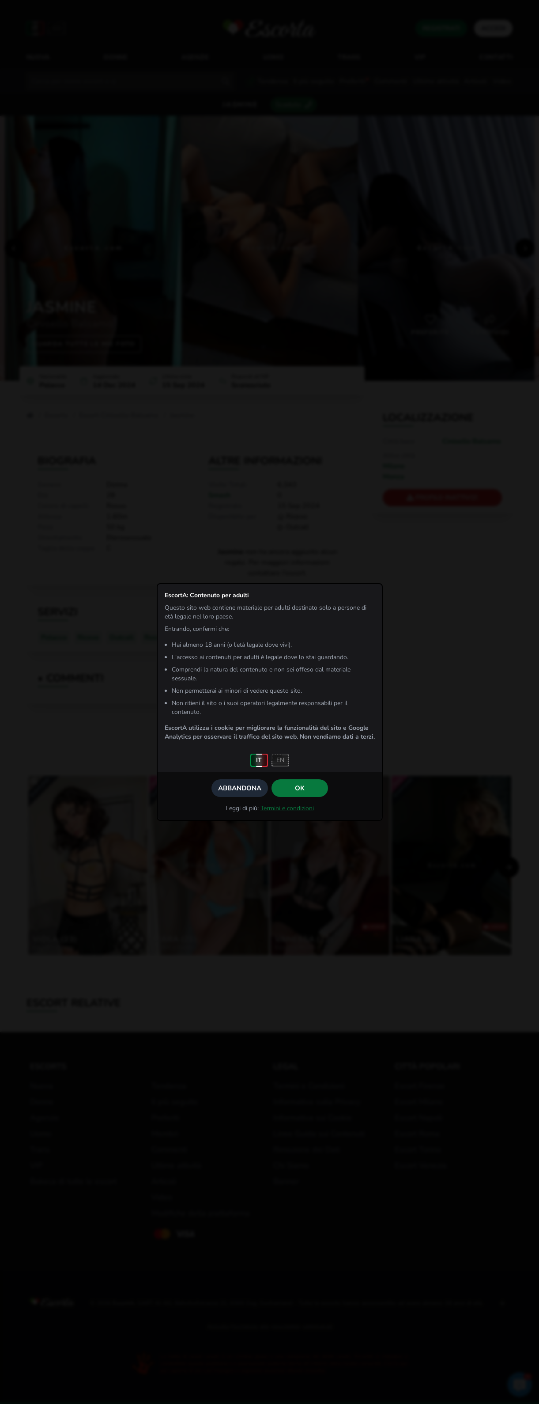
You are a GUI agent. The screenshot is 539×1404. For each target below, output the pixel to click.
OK (300, 788)
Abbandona (239, 788)
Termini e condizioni (287, 808)
